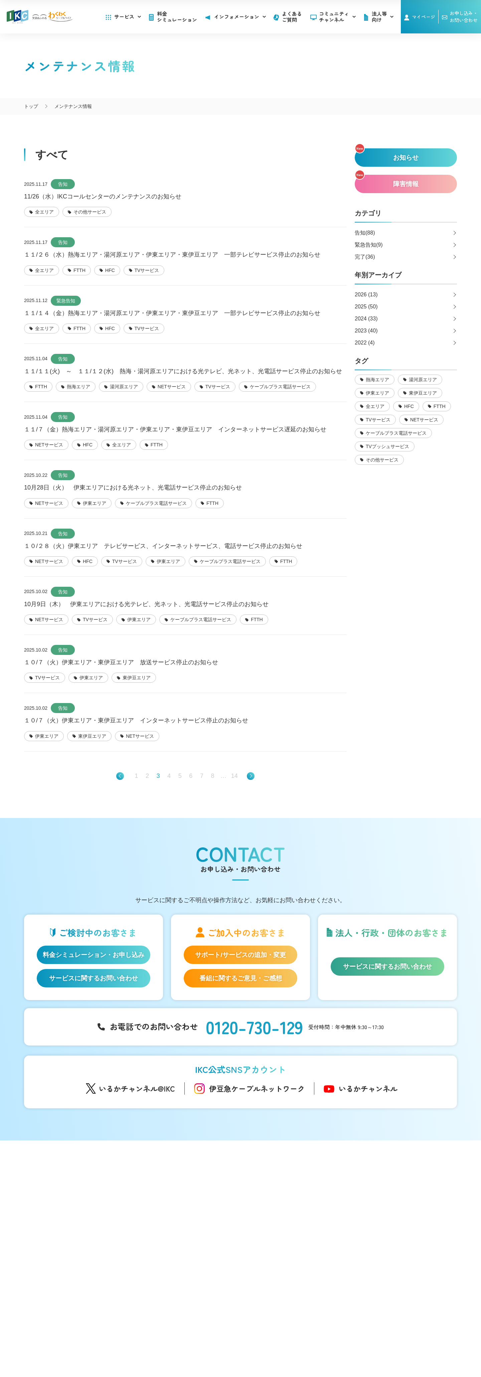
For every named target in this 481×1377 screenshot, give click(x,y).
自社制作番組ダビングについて (173, 1212)
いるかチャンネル (368, 1088)
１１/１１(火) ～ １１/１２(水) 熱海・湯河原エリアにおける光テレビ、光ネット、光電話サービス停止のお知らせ (183, 371)
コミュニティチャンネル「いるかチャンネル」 (183, 1183)
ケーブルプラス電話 (74, 1221)
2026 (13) (366, 294)
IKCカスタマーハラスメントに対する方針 (179, 1350)
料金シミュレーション (177, 16)
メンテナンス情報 (288, 1211)
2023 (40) (366, 330)
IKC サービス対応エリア (78, 1259)
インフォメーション (292, 1179)
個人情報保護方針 (264, 1343)
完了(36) (365, 257)
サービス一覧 (67, 1179)
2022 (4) (365, 343)
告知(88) (365, 233)
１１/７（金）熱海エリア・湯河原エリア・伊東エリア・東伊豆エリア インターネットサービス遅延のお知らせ (175, 429)
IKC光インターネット (75, 1201)
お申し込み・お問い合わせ (397, 1207)
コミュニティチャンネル (337, 16)
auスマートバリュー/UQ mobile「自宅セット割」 (82, 1235)
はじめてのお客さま (74, 1190)
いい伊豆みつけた (175, 1245)
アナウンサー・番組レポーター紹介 (192, 1198)
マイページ (423, 16)
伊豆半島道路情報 (175, 1259)
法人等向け (281, 1240)
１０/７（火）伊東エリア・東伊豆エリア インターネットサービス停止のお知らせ (136, 720)
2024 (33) (366, 318)
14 (234, 776)
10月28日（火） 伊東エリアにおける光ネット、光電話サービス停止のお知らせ (133, 487)
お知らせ (279, 1190)
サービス (127, 16)
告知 (62, 184)
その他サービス (286, 1272)
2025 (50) (366, 306)
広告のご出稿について (293, 1251)
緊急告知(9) (369, 245)
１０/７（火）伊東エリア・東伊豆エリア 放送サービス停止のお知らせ (121, 662)
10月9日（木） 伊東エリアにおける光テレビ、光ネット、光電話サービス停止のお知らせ (146, 604)
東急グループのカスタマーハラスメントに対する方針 (289, 1350)
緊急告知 (65, 300)
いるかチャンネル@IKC (137, 1088)
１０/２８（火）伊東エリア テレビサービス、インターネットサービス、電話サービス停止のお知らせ (163, 546)
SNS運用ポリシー (217, 1343)
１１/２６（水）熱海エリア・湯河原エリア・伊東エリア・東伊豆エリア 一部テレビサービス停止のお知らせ (172, 254)
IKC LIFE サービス (71, 1249)
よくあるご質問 (292, 16)
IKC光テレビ (65, 1211)
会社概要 (178, 1343)
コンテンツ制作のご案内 (295, 1262)
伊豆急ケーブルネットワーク (257, 1088)
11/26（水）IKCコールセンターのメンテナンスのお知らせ (102, 196)
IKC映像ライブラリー (177, 1226)
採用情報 (375, 1221)
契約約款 (302, 1343)
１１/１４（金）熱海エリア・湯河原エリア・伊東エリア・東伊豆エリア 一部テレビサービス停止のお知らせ (172, 313)
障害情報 (279, 1201)
